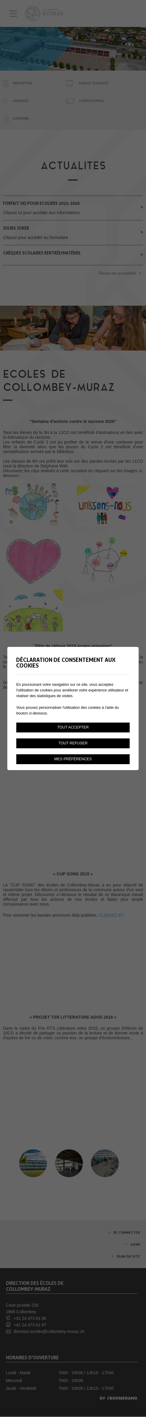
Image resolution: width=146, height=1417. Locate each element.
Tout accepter (73, 727)
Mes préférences (73, 759)
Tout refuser (73, 743)
